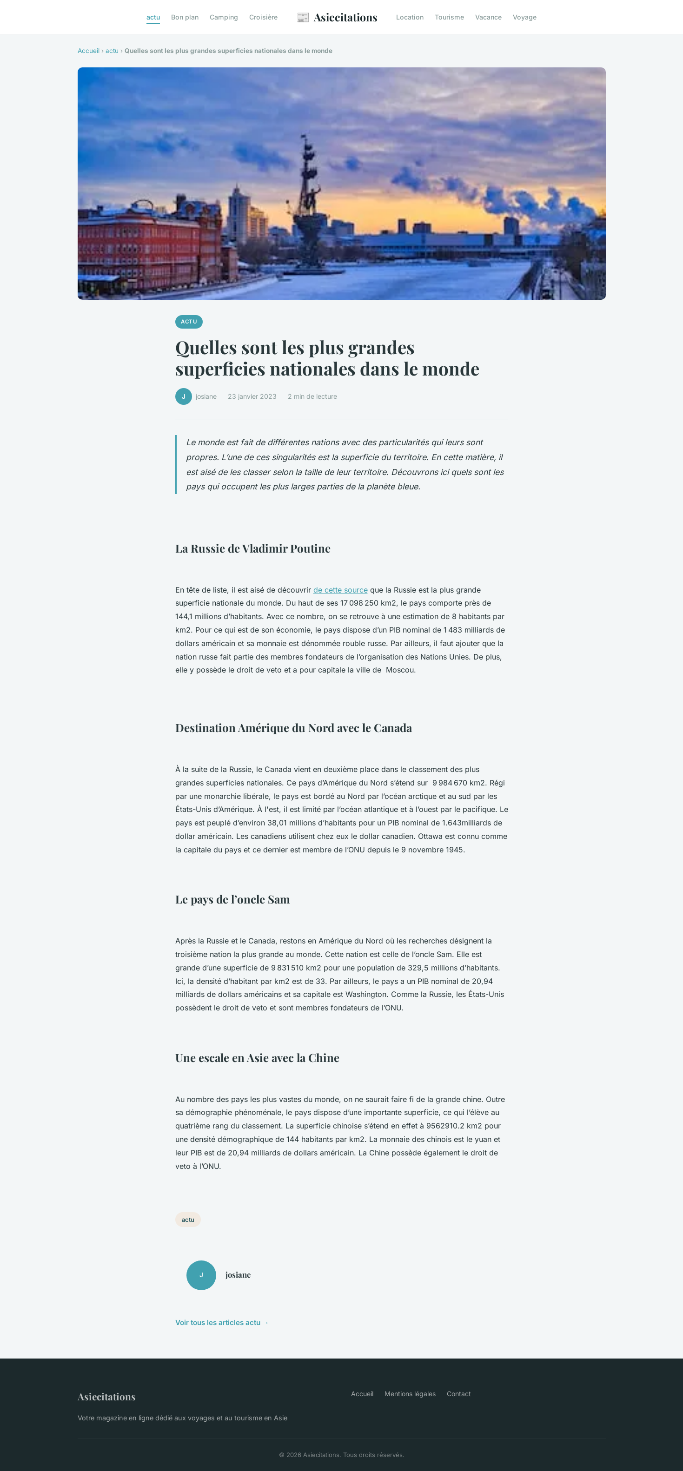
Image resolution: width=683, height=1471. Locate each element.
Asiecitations (337, 16)
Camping (224, 17)
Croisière (263, 17)
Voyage (525, 17)
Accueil (88, 50)
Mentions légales (410, 1394)
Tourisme (449, 17)
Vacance (488, 17)
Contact (459, 1394)
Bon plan (185, 17)
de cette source (340, 589)
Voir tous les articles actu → (222, 1322)
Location (410, 17)
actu (153, 17)
